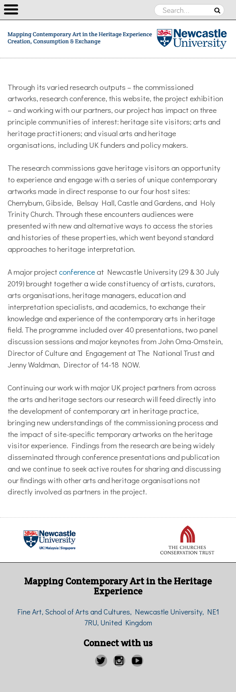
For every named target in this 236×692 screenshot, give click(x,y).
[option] (187, 539)
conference (77, 272)
